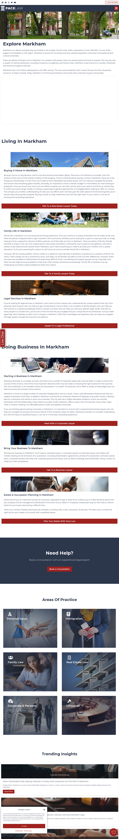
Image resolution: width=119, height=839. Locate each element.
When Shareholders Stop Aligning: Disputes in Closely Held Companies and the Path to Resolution (46, 781)
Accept (24, 826)
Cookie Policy (19, 830)
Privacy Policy (28, 830)
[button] (44, 810)
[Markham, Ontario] (59, 100)
